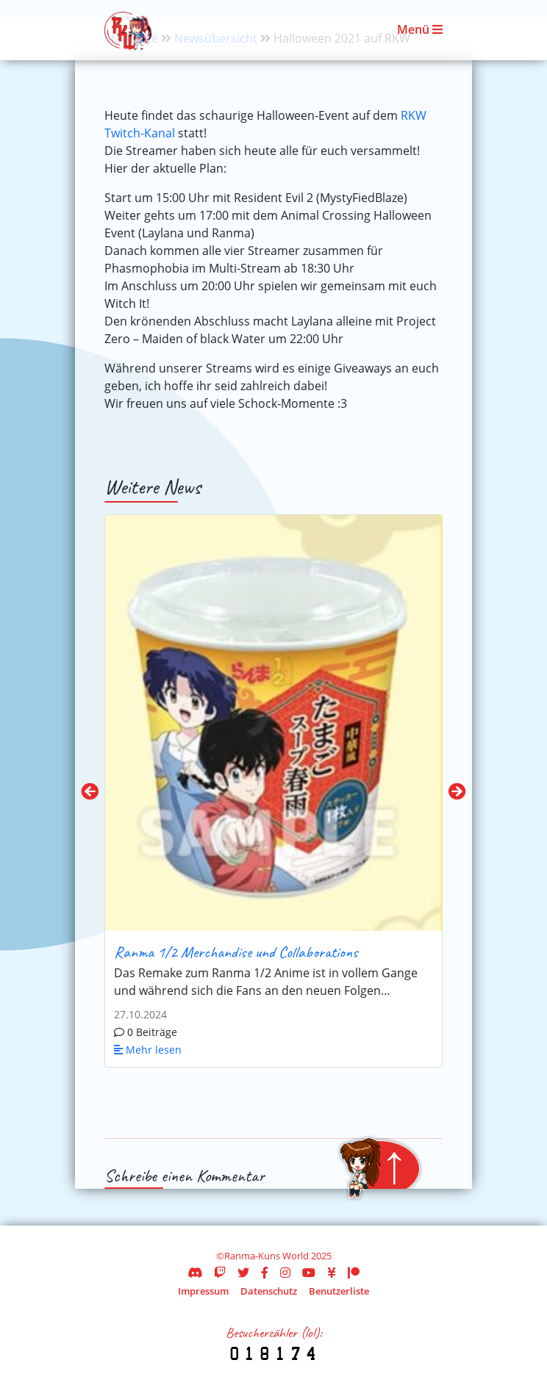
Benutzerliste (339, 1291)
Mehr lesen (148, 1050)
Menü (420, 29)
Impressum (203, 1291)
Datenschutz (268, 1291)
